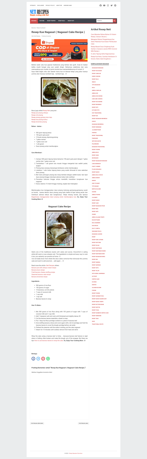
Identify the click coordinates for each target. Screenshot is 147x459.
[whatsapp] (48, 359)
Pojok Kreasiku (96, 169)
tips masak (95, 186)
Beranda (34, 20)
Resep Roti (71, 20)
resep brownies (96, 104)
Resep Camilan (96, 73)
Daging (94, 191)
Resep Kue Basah (97, 70)
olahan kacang (96, 287)
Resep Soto (95, 268)
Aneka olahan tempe (98, 217)
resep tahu (95, 318)
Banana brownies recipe (39, 277)
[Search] (104, 20)
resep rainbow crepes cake (100, 313)
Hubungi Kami (68, 5)
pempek (94, 132)
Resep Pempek (51, 20)
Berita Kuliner (96, 189)
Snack (94, 82)
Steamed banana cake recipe (41, 274)
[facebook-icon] (100, 5)
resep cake (95, 203)
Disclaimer (40, 5)
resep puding (96, 149)
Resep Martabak (97, 248)
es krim (94, 282)
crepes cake (95, 279)
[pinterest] (43, 359)
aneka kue (95, 93)
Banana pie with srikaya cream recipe (44, 268)
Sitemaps (33, 5)
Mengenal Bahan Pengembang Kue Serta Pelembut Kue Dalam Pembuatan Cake (104, 41)
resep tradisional (97, 135)
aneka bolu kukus (97, 175)
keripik (94, 284)
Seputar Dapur (96, 141)
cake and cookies (97, 99)
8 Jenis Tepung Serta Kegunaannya (102, 54)
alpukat (94, 276)
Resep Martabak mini (98, 253)
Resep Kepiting (96, 242)
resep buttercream (98, 304)
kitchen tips (95, 110)
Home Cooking (96, 76)
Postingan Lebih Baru (37, 423)
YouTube (41, 20)
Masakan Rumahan (97, 68)
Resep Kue (95, 115)
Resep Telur (95, 270)
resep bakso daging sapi (99, 298)
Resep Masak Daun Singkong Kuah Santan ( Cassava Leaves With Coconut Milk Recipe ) (104, 49)
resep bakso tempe (97, 301)
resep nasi (95, 208)
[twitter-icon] (111, 5)
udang (94, 214)
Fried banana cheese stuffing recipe (43, 272)
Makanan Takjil (97, 231)
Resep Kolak (95, 245)
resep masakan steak (98, 206)
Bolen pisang (96, 220)
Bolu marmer (96, 222)
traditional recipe (97, 324)
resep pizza (95, 310)
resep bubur (95, 200)
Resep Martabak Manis (99, 251)
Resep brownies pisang (39, 122)
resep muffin (96, 307)
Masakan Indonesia (98, 124)
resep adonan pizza (98, 296)
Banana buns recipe (38, 270)
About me (59, 5)
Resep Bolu (61, 20)
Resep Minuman (96, 127)
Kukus (94, 121)
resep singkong (96, 315)
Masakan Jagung (97, 234)
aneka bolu (95, 152)
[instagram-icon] (108, 5)
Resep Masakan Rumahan (99, 160)
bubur (94, 180)
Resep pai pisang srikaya (40, 113)
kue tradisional (97, 113)
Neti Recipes (50, 265)
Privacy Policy (50, 5)
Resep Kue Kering (97, 101)
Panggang (95, 138)
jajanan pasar (96, 129)
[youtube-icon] (104, 5)
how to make (96, 183)
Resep (93, 237)
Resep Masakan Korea (98, 256)
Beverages (95, 158)
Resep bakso (95, 172)
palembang (95, 144)
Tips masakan (96, 84)
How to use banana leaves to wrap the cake (48, 340)
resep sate (95, 211)
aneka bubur (96, 177)
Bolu (93, 87)
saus (93, 321)
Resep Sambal (96, 262)
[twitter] (38, 359)
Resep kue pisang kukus (39, 119)
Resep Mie (95, 259)
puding (94, 290)
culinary (94, 197)
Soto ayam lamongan (98, 273)
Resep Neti (46, 110)
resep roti (95, 107)
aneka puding (96, 194)
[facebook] (33, 359)
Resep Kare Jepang (97, 239)
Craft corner (96, 166)
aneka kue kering (97, 96)
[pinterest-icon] (115, 5)
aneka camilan (96, 90)
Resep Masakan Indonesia (99, 118)
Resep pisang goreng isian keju (42, 117)
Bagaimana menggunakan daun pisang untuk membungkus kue (54, 197)
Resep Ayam (95, 155)
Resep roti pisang (37, 115)
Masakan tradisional (98, 146)
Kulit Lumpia (96, 228)
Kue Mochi (95, 225)
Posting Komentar (46, 36)
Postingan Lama (83, 423)
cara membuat (96, 163)
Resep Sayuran (96, 265)
